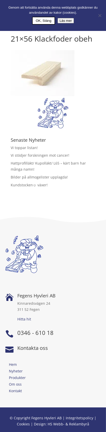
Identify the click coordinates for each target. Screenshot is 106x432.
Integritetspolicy (79, 418)
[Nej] (99, 15)
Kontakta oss (32, 348)
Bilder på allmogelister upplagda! (39, 177)
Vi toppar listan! (24, 147)
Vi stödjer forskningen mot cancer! (40, 155)
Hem (13, 364)
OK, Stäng (43, 21)
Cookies (23, 424)
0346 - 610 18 (35, 332)
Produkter (17, 377)
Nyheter (16, 371)
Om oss (15, 384)
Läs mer (66, 21)
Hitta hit (24, 319)
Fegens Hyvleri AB (36, 296)
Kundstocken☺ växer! (29, 185)
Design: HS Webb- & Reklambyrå (61, 424)
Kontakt (15, 390)
